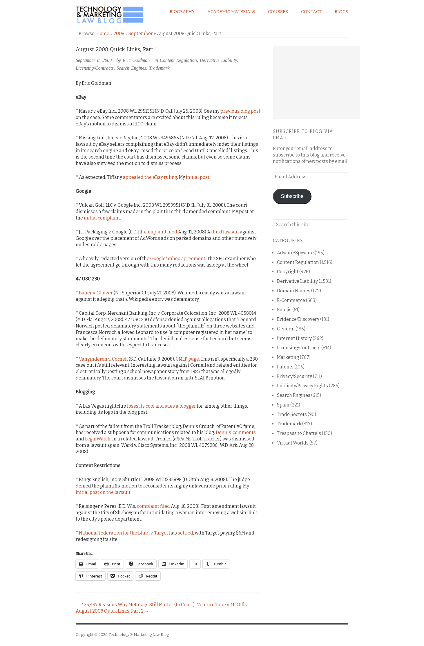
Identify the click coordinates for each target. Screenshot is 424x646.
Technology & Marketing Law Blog (138, 634)
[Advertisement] (316, 82)
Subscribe (292, 196)
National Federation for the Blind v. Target (123, 533)
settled (185, 533)
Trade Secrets (292, 414)
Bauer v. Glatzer (96, 293)
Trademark (159, 68)
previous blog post (240, 111)
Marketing (288, 357)
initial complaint (102, 218)
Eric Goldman (136, 60)
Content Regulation (178, 60)
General (286, 329)
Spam (283, 405)
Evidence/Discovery (298, 319)
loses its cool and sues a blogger (161, 406)
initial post (197, 177)
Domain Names (293, 291)
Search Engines (131, 68)
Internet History (294, 338)
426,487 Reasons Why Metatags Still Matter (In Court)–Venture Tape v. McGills (164, 604)
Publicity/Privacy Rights (302, 385)
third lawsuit (225, 232)
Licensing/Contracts (95, 68)
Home (102, 33)
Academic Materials (231, 11)
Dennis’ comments (236, 432)
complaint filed (160, 232)
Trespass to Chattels (299, 433)
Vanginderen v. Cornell (103, 359)
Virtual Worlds (293, 443)
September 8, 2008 (94, 60)
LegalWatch (97, 439)
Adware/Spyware (295, 252)
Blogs (341, 11)
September (140, 33)
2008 (118, 33)
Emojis (284, 309)
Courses (278, 11)
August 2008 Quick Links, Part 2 (110, 611)
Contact (311, 11)
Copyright (287, 271)
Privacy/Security (294, 376)
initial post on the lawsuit (103, 492)
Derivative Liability (218, 60)
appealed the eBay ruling (150, 177)
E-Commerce (291, 300)
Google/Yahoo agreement (177, 258)
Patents (285, 367)
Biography (182, 11)
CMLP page (187, 359)
